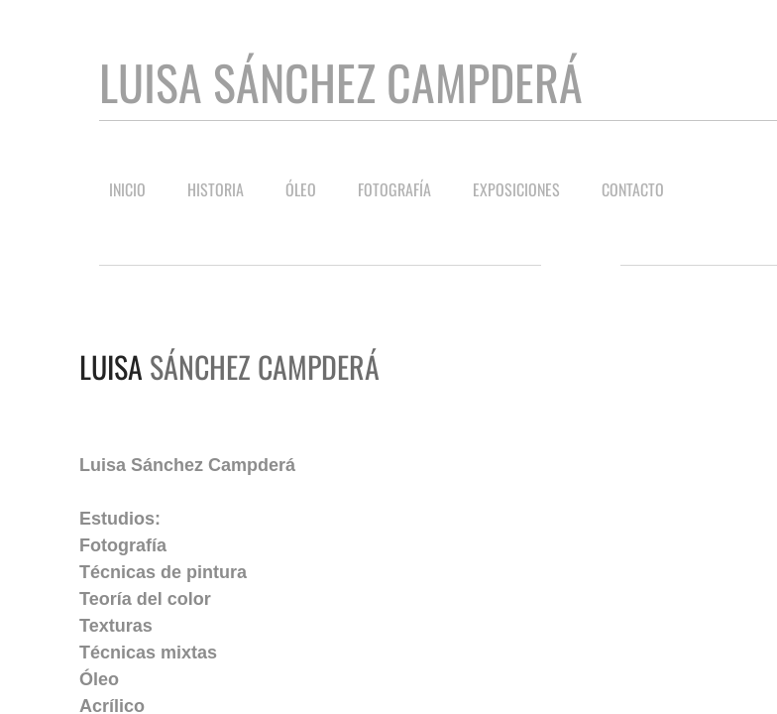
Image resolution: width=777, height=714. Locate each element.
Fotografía (394, 189)
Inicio (127, 189)
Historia (215, 189)
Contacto (633, 189)
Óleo (300, 189)
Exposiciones (516, 189)
